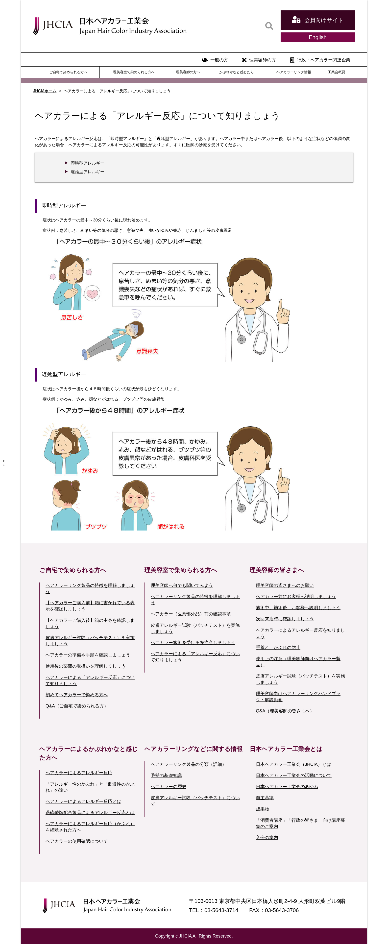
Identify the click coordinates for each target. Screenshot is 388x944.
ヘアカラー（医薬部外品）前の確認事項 (191, 613)
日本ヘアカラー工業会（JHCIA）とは (293, 764)
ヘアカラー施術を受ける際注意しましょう (193, 642)
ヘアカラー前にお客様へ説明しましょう (296, 596)
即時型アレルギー (87, 163)
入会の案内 (267, 837)
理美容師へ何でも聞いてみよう (182, 585)
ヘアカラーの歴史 (168, 786)
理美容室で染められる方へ (134, 72)
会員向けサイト (318, 19)
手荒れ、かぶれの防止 (278, 647)
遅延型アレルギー (87, 171)
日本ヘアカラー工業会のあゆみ (287, 786)
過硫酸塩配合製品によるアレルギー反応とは (90, 812)
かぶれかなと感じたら (236, 72)
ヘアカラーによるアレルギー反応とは (83, 801)
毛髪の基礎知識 (166, 775)
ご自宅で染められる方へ (68, 72)
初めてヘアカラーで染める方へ (77, 694)
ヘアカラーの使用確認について (77, 841)
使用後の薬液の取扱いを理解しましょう (86, 666)
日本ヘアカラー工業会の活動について (294, 775)
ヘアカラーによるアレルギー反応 (79, 772)
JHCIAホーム (44, 91)
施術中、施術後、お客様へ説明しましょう (298, 607)
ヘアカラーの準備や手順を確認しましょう (88, 655)
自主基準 (265, 797)
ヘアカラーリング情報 (293, 72)
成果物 (262, 809)
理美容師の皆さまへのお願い (285, 585)
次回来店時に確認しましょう (285, 618)
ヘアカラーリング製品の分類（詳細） (188, 764)
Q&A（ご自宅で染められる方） (77, 705)
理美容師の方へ (188, 72)
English (318, 37)
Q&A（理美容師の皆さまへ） (285, 710)
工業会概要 (336, 72)
